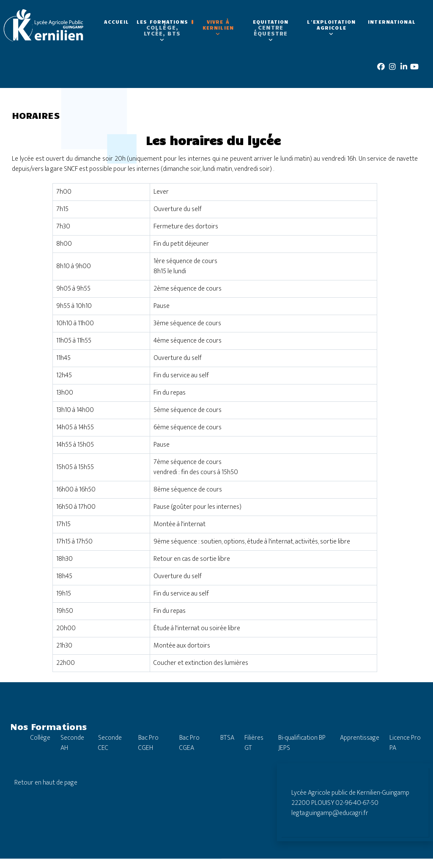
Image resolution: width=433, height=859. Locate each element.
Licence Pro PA (405, 743)
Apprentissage (359, 738)
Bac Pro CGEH (148, 743)
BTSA (227, 738)
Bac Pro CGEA (189, 743)
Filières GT (253, 743)
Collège (40, 738)
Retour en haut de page (45, 783)
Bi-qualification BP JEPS (302, 743)
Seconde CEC (110, 743)
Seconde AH (72, 743)
